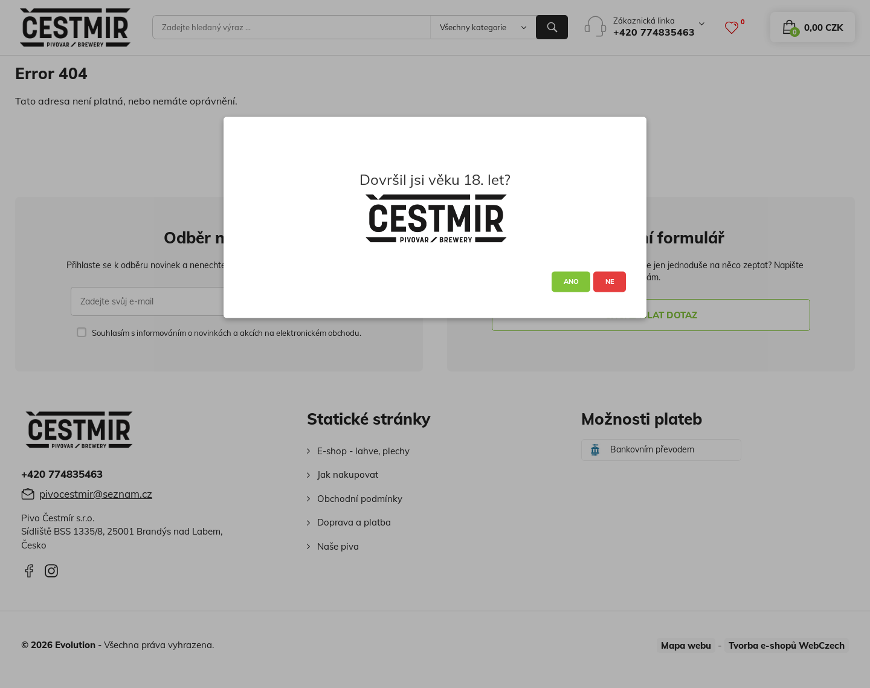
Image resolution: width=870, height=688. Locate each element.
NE (609, 281)
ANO (571, 281)
